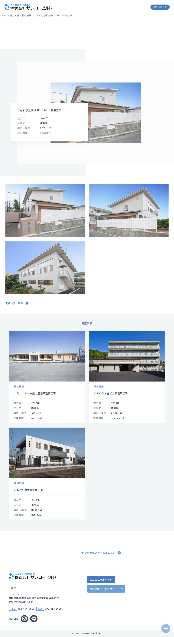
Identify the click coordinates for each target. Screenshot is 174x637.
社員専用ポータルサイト (104, 588)
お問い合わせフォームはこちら (100, 552)
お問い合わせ (160, 7)
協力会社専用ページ (101, 579)
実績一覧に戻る (16, 303)
